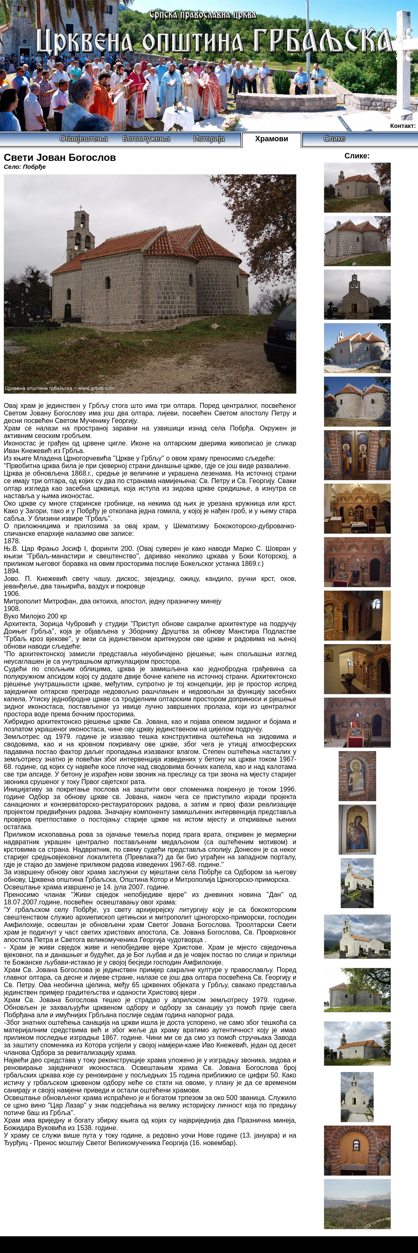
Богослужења (146, 139)
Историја (209, 139)
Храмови (271, 139)
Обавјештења (84, 139)
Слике (334, 139)
